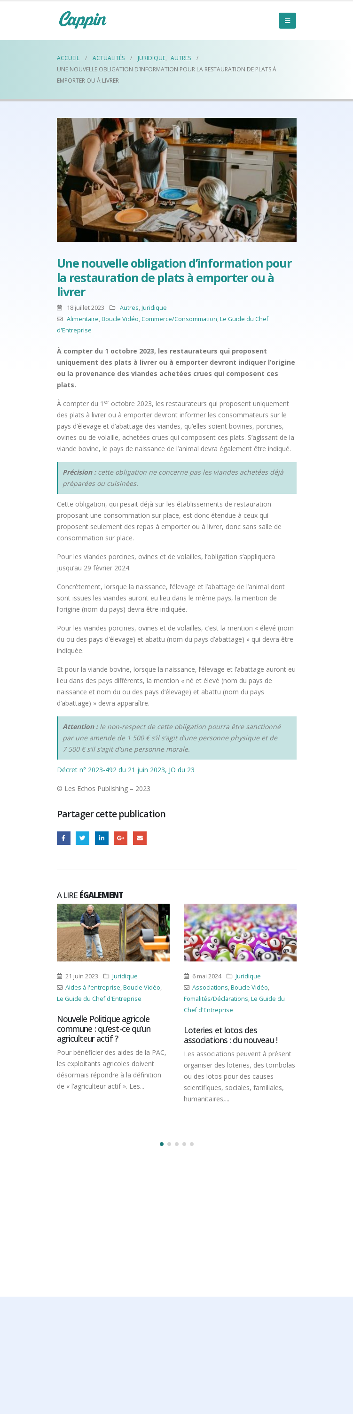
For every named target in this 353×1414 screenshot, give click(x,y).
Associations (210, 987)
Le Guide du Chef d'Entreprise (99, 999)
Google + (120, 838)
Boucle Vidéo (120, 319)
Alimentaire (83, 319)
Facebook (64, 838)
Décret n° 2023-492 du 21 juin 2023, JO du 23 (126, 769)
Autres (129, 308)
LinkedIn (102, 838)
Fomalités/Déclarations (216, 999)
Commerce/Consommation (179, 319)
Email (140, 838)
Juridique (154, 308)
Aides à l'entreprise (92, 987)
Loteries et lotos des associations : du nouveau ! (230, 1034)
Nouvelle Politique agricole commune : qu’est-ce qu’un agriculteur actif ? (103, 1028)
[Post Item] (113, 932)
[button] (161, 1144)
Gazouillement (82, 838)
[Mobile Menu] (287, 21)
